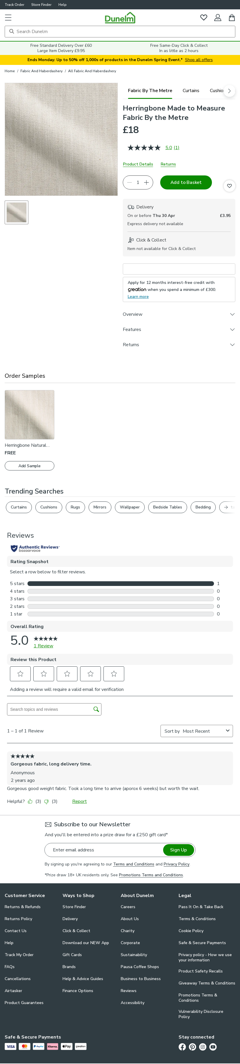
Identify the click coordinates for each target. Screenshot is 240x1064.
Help (62, 4)
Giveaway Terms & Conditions (207, 983)
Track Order (14, 4)
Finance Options (78, 991)
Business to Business (141, 979)
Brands (69, 967)
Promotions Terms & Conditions (198, 998)
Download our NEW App (86, 943)
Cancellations (18, 979)
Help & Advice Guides (83, 979)
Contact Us (16, 931)
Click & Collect (76, 931)
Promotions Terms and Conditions (151, 875)
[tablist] (179, 91)
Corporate (130, 943)
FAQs (10, 967)
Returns (168, 164)
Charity (127, 931)
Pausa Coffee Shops (140, 967)
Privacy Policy (176, 864)
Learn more (138, 296)
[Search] (120, 31)
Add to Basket (186, 182)
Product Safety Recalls (201, 971)
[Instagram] (202, 1047)
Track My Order (19, 955)
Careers (128, 907)
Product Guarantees (24, 1003)
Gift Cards (72, 955)
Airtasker (13, 991)
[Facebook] (182, 1047)
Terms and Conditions (133, 864)
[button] (8, 17)
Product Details (138, 164)
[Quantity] (138, 182)
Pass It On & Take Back (201, 907)
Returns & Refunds (23, 907)
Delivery (70, 919)
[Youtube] (213, 1047)
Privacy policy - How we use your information (205, 957)
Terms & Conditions (197, 919)
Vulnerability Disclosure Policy (201, 1014)
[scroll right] (229, 91)
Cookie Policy (191, 931)
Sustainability (134, 955)
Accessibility (132, 1003)
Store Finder (41, 4)
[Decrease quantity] (129, 182)
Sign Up (178, 850)
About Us (130, 919)
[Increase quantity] (146, 182)
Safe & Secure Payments (202, 943)
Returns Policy (18, 919)
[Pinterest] (192, 1047)
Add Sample (29, 466)
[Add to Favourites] (229, 186)
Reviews (129, 991)
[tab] (150, 90)
